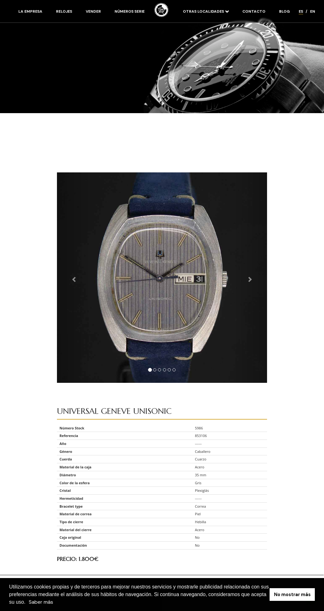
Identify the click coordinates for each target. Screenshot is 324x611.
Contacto (253, 11)
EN (312, 11)
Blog (284, 11)
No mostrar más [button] (292, 594)
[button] (28, 603)
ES (301, 11)
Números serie (130, 11)
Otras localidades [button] (204, 11)
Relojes (64, 11)
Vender (93, 11)
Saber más (41, 602)
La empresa (30, 11)
